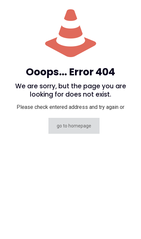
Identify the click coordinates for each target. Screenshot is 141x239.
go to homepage (74, 125)
